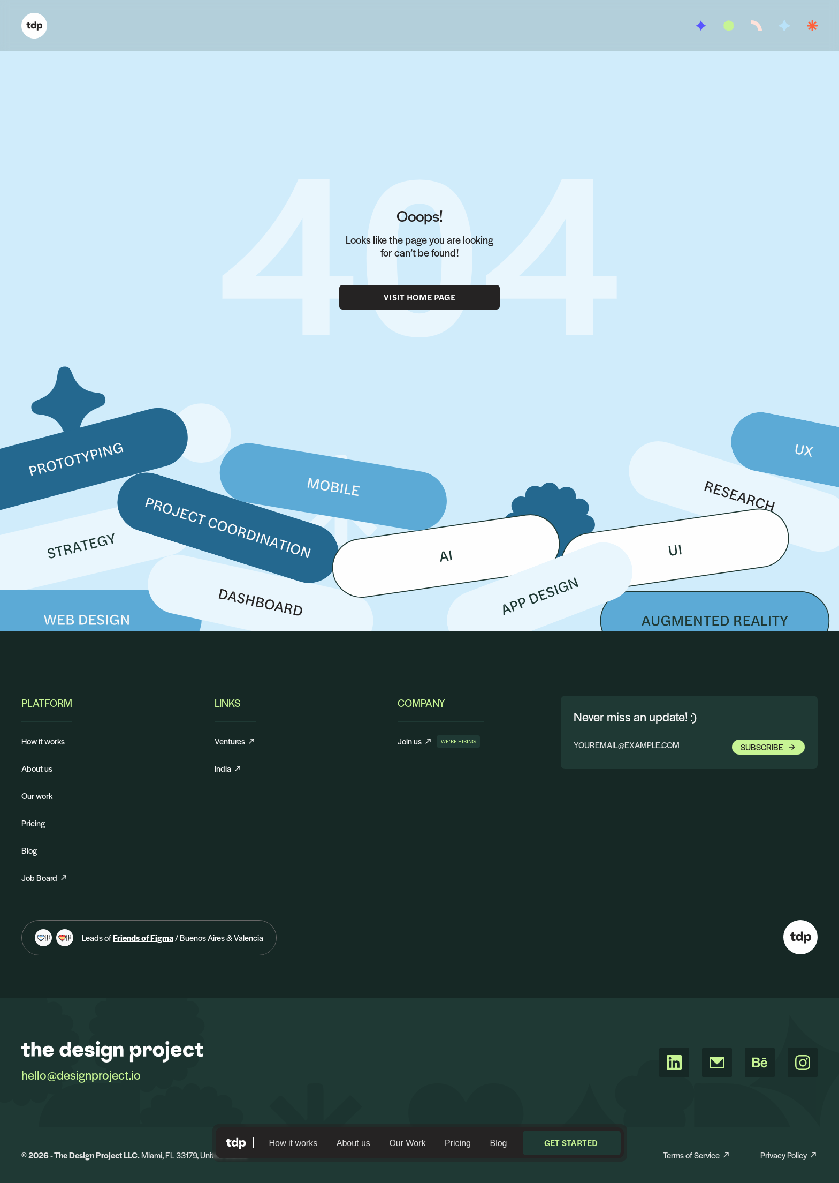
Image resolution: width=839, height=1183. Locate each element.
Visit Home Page (419, 297)
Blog (498, 1143)
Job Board (44, 877)
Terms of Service (696, 1155)
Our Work (407, 1143)
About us (353, 1143)
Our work (36, 795)
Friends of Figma (143, 937)
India (228, 768)
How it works (293, 1143)
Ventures (235, 741)
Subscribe (768, 746)
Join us (415, 741)
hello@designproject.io (81, 1074)
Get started (571, 1142)
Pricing (458, 1143)
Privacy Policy (789, 1155)
